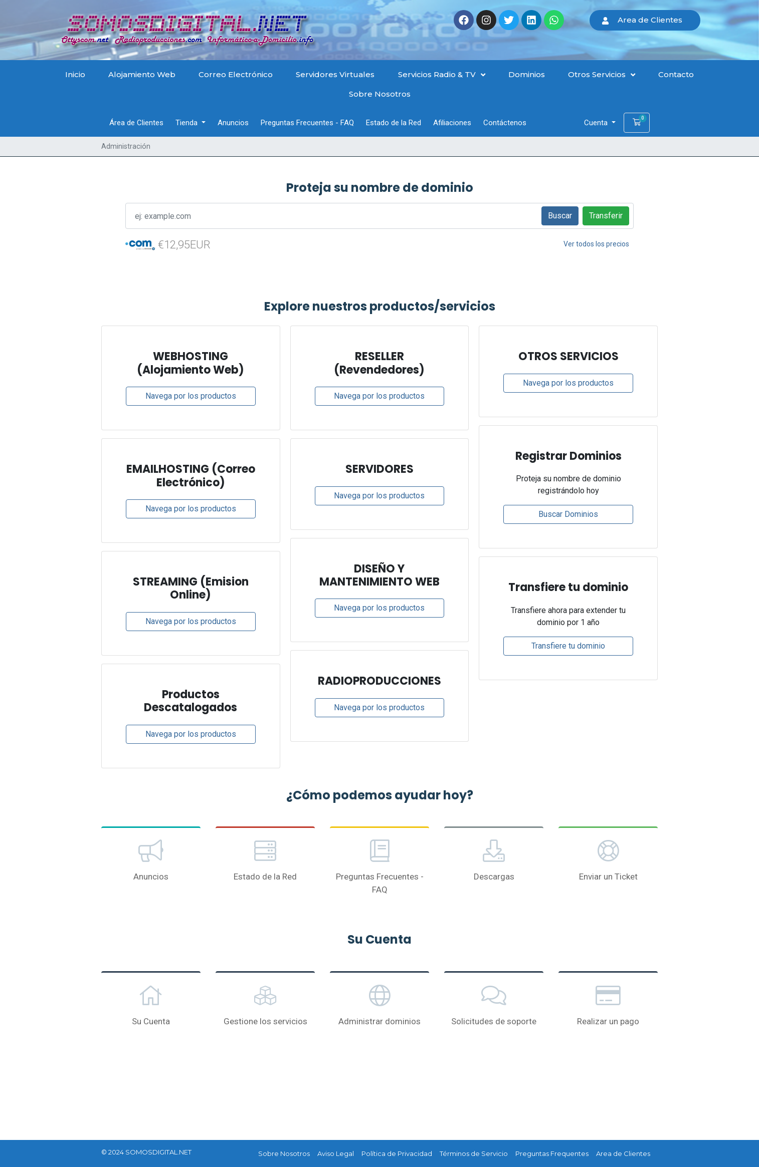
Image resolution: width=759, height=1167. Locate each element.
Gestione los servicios (265, 1004)
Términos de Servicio (474, 1153)
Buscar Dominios (568, 514)
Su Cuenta (151, 1004)
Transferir (606, 215)
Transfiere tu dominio (568, 646)
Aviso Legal (335, 1153)
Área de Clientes (136, 122)
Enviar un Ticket (608, 860)
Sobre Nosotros (284, 1153)
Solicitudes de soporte (493, 1004)
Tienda (187, 122)
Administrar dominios (379, 1004)
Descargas (493, 860)
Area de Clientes (623, 1153)
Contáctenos (504, 122)
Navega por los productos (190, 396)
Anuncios (233, 122)
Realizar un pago (608, 1004)
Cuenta (597, 122)
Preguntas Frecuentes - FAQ (307, 122)
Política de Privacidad (396, 1153)
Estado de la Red (393, 122)
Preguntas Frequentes (552, 1153)
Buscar (560, 215)
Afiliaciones (452, 122)
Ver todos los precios (596, 244)
